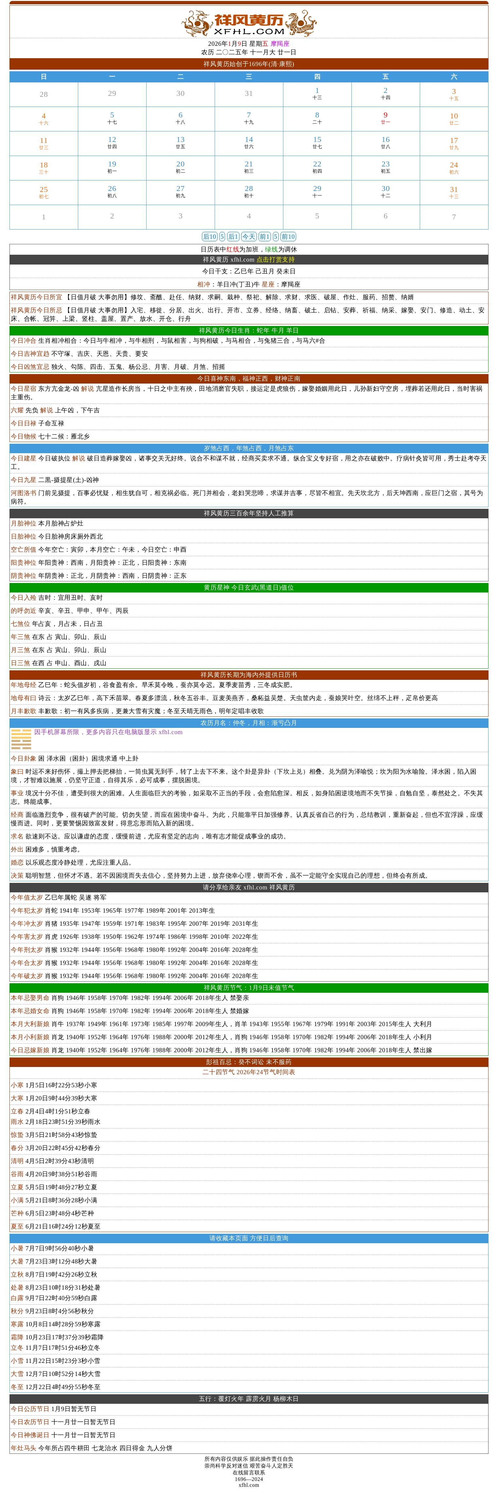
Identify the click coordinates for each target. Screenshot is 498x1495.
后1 (233, 236)
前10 (288, 236)
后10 (209, 236)
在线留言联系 (249, 1472)
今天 (248, 236)
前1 (265, 236)
